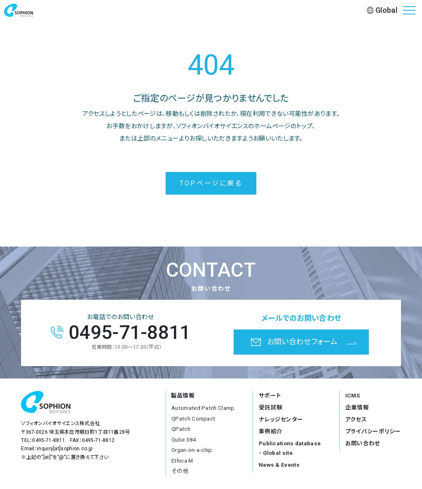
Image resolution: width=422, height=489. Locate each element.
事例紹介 (270, 431)
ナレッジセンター (281, 419)
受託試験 (270, 407)
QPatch (180, 429)
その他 (180, 471)
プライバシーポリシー (373, 431)
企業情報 (357, 407)
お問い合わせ (362, 443)
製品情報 (183, 395)
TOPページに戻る (211, 183)
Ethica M (182, 460)
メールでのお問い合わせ (301, 318)
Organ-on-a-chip (191, 450)
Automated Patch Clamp (202, 407)
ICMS (352, 395)
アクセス (356, 419)
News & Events (279, 464)
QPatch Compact (193, 418)
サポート (270, 395)
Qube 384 (183, 439)
